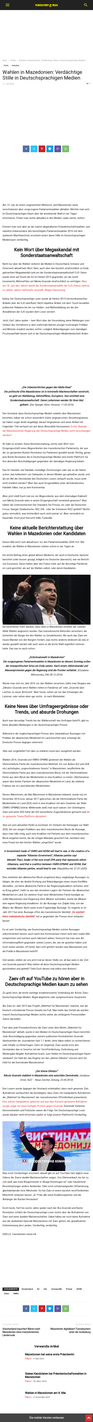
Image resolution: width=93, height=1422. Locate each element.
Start (4, 60)
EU (38, 1289)
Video (6, 1294)
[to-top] (89, 1416)
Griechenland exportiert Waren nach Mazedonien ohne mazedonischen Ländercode (21, 1332)
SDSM (79, 1289)
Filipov (28, 1358)
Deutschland (27, 1289)
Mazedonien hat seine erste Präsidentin (49, 1354)
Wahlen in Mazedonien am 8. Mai (45, 1393)
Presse (69, 1289)
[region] (47, 36)
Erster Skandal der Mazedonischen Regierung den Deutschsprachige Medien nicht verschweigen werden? (46, 431)
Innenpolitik (56, 1289)
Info (45, 1289)
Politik (13, 60)
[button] (7, 5)
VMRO (16, 1294)
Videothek (15, 65)
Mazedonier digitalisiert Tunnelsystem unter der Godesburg (70, 1330)
